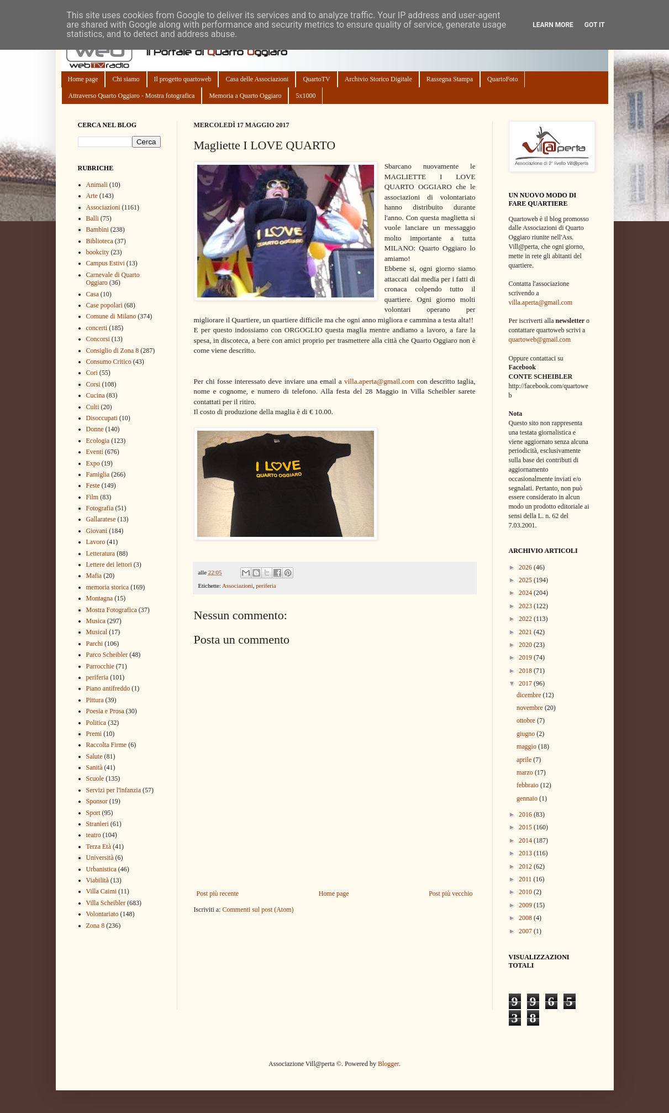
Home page (83, 79)
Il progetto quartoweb (183, 79)
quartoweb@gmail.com (540, 339)
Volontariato (102, 914)
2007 (526, 931)
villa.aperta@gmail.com (379, 381)
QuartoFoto (502, 79)
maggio (527, 746)
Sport (93, 813)
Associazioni (237, 585)
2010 (526, 892)
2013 (526, 853)
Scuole (95, 778)
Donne (95, 429)
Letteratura (100, 553)
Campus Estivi (105, 263)
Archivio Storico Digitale (378, 79)
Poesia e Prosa (105, 711)
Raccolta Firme (106, 745)
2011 (526, 879)
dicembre (530, 695)
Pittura (95, 700)
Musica (96, 621)
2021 (526, 632)
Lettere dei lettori (109, 564)
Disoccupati (102, 418)
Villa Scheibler (106, 903)
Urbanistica (101, 869)
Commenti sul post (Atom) (257, 909)
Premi (94, 734)
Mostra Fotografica (111, 610)
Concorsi (98, 339)
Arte (92, 196)
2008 (526, 918)
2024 (526, 593)
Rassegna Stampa (449, 79)
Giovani (97, 531)
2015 (526, 827)
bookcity (97, 252)
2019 (526, 657)
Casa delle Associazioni (256, 79)
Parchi (94, 643)
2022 (526, 619)
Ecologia (98, 441)
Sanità (94, 767)
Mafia (94, 575)
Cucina (95, 395)
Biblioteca (99, 241)
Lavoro (96, 542)
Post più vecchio (450, 893)
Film (92, 497)
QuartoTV (316, 79)
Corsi (93, 384)
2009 (526, 905)
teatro (93, 835)
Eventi (94, 452)
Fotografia (100, 508)
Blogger (388, 1064)
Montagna (99, 598)
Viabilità (97, 880)
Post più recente (218, 893)
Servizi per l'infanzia (113, 790)
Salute (94, 756)
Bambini (97, 229)
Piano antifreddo (108, 688)
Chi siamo (125, 79)
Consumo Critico (108, 361)
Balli (92, 218)
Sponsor (97, 801)
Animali (97, 185)
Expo (93, 463)
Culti (92, 407)
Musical (97, 632)
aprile (525, 760)
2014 (526, 840)
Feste (93, 485)
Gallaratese (101, 519)
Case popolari (104, 305)
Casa (92, 294)
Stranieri (97, 824)
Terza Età (98, 846)
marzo (526, 772)
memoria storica (107, 587)
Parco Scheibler (107, 655)
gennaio (528, 798)
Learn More (553, 25)
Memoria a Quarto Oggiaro (245, 96)
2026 (526, 567)
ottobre (527, 720)
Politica (96, 723)
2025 (526, 580)
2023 (526, 606)
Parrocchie (100, 666)
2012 (526, 866)
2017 (526, 683)
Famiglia (98, 474)
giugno (526, 734)
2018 (526, 671)
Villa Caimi (101, 891)
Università (100, 857)
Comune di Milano (111, 316)
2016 (526, 814)
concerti (97, 328)
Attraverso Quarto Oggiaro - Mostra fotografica (132, 96)
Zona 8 (95, 925)
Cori (92, 373)
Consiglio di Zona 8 (112, 350)
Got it (594, 25)
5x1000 (305, 96)
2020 (526, 645)
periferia (266, 585)
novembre (531, 708)
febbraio (528, 785)
